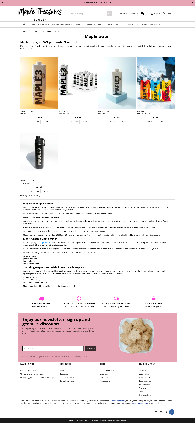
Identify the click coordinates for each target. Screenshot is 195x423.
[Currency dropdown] (124, 13)
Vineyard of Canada (108, 370)
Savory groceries (61, 24)
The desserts (105, 381)
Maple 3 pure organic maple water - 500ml (105, 115)
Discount (113, 24)
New (62, 370)
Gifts (100, 24)
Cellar (78, 24)
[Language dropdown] (134, 13)
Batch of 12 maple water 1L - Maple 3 (66, 113)
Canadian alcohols (67, 377)
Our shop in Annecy (147, 395)
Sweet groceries (38, 24)
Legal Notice (144, 374)
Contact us (143, 391)
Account (155, 13)
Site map (142, 388)
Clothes (127, 24)
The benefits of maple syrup (31, 374)
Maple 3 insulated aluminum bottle (27, 184)
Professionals (144, 384)
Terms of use (144, 377)
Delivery (142, 370)
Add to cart (34, 121)
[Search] (89, 13)
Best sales (64, 374)
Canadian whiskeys (68, 381)
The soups (104, 377)
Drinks (90, 24)
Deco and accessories (147, 24)
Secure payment (145, 381)
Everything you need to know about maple (37, 377)
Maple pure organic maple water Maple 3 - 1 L (27, 115)
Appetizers (104, 374)
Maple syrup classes (28, 370)
